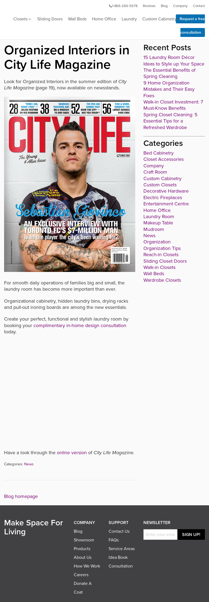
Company (180, 6)
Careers (81, 575)
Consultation (121, 566)
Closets (22, 19)
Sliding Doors (50, 19)
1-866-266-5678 (123, 6)
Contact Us (119, 531)
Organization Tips (162, 248)
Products (82, 548)
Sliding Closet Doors (165, 261)
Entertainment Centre (166, 204)
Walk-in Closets (159, 267)
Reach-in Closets (161, 255)
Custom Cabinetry (161, 19)
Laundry (129, 19)
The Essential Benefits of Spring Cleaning (169, 73)
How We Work (87, 566)
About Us (82, 557)
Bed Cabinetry (158, 153)
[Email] (160, 534)
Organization (157, 242)
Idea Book (118, 557)
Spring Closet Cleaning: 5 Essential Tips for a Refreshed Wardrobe (170, 121)
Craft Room (155, 172)
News (29, 464)
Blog (164, 6)
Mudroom (153, 229)
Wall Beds (77, 19)
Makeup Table (158, 223)
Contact (199, 6)
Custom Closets (160, 185)
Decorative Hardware (166, 191)
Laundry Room (158, 217)
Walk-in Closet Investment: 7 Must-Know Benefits (173, 105)
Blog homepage (21, 496)
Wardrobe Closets (162, 280)
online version (72, 453)
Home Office (104, 19)
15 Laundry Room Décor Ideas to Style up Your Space (173, 60)
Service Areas (122, 548)
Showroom (84, 540)
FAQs (114, 540)
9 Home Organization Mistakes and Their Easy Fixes (169, 89)
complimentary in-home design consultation (79, 325)
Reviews (149, 6)
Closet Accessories (163, 159)
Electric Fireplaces (162, 197)
